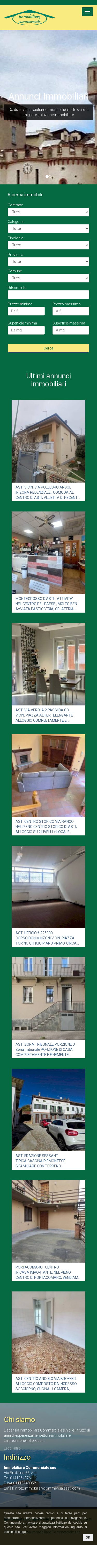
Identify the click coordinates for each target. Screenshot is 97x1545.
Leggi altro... (13, 1448)
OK (88, 1537)
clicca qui (20, 1532)
